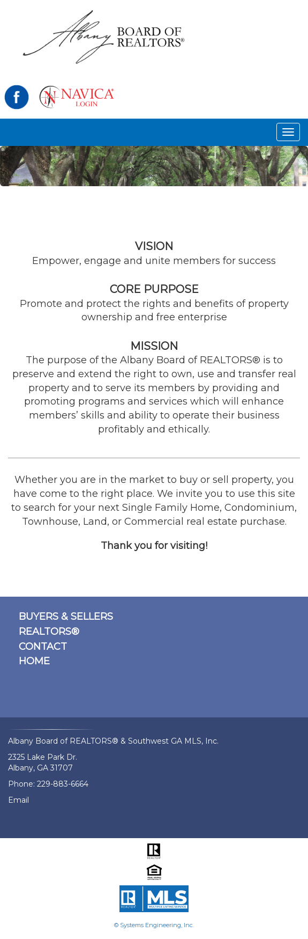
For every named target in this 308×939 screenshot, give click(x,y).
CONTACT (43, 646)
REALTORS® (49, 631)
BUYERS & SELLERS (66, 616)
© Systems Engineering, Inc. (154, 925)
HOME (34, 661)
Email (18, 800)
